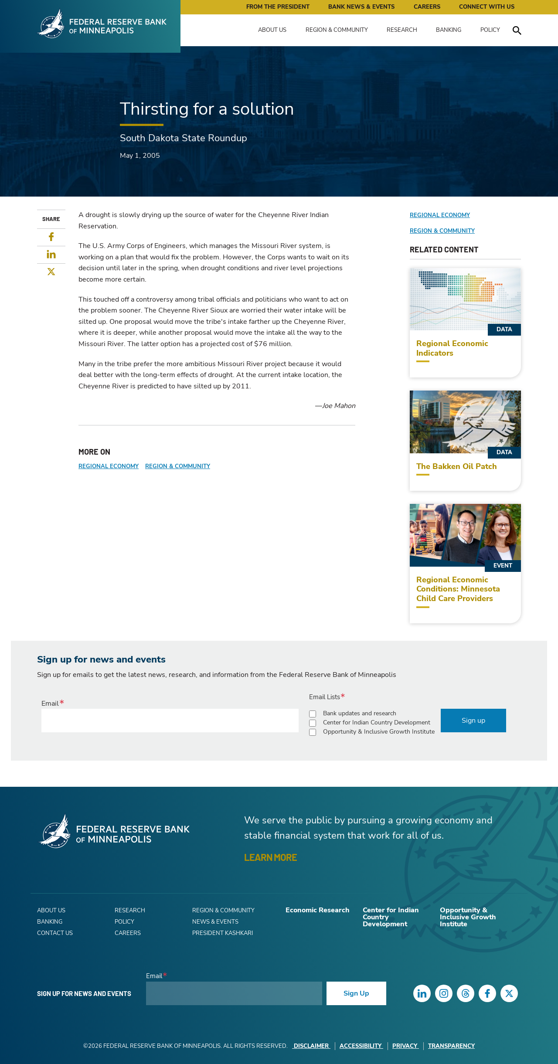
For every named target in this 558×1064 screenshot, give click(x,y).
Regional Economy (108, 466)
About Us (272, 30)
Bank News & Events (361, 7)
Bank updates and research (359, 713)
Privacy (405, 1046)
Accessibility (361, 1046)
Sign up (473, 720)
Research (402, 30)
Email (50, 703)
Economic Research (318, 910)
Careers (427, 7)
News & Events (215, 922)
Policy (490, 30)
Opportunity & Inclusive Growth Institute (379, 731)
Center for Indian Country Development (376, 722)
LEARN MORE (270, 857)
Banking (448, 30)
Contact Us (55, 933)
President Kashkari (222, 933)
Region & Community (337, 30)
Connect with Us (486, 7)
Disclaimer (311, 1046)
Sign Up (356, 993)
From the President (278, 7)
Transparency (451, 1046)
